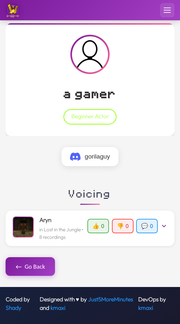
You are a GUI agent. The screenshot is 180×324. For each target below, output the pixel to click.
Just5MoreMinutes (110, 299)
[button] (90, 228)
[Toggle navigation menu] (167, 10)
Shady (13, 308)
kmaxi (57, 308)
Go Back (30, 266)
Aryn (45, 220)
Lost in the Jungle (62, 229)
